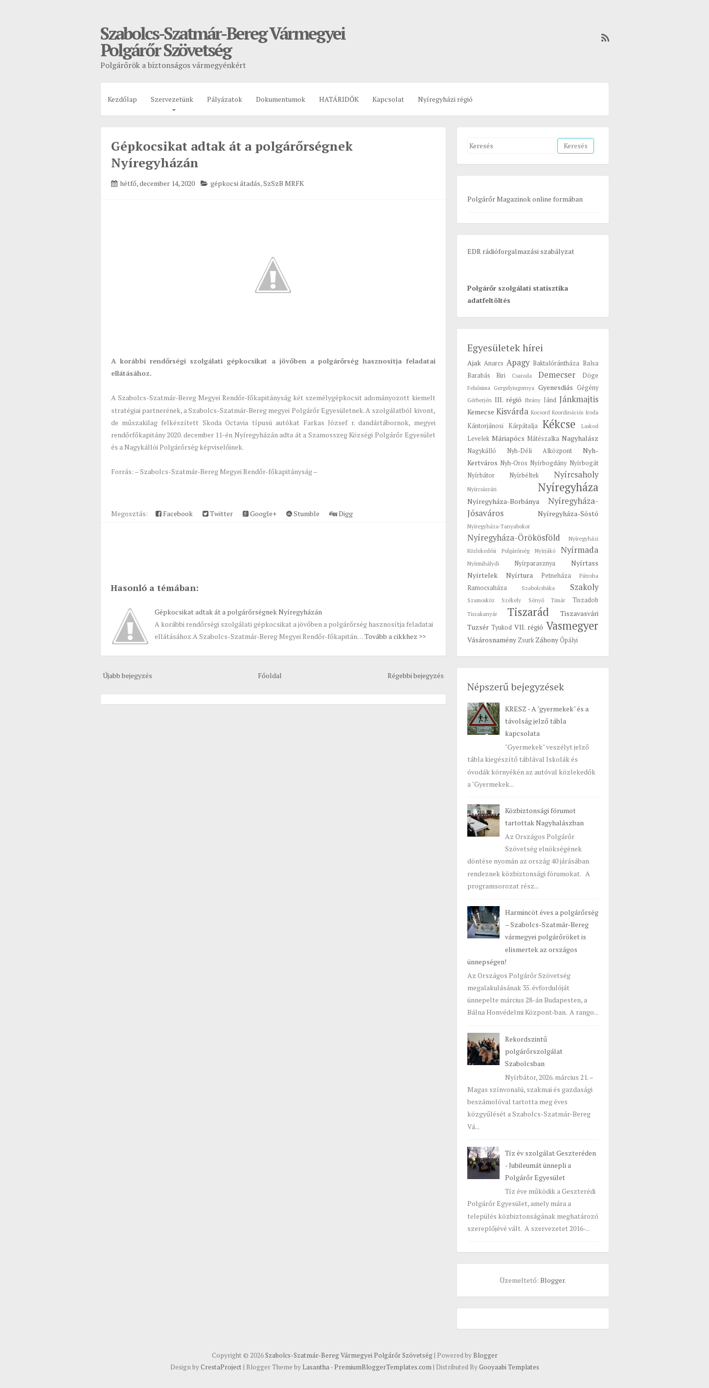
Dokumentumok (280, 99)
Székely (511, 600)
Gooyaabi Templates (509, 1367)
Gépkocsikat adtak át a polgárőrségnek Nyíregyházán (238, 611)
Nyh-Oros (513, 463)
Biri (500, 375)
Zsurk (526, 640)
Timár (558, 600)
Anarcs (493, 363)
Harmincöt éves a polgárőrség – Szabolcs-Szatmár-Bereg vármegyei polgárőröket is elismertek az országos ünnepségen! (532, 937)
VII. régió (528, 627)
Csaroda (522, 375)
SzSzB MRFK (283, 183)
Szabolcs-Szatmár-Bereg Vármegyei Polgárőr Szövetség (222, 41)
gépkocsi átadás (235, 183)
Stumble (303, 513)
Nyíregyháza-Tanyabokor (498, 526)
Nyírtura (519, 575)
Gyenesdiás (555, 387)
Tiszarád (528, 612)
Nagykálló (481, 451)
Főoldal (270, 675)
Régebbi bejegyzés (416, 675)
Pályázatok (224, 99)
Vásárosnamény (491, 639)
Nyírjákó (545, 550)
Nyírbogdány (548, 463)
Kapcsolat (388, 99)
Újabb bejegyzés (127, 675)
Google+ (259, 513)
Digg (341, 513)
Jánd (550, 400)
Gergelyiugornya (514, 387)
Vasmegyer (572, 625)
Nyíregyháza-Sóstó (568, 513)
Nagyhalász (580, 438)
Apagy (517, 362)
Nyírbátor (481, 475)
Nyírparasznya (534, 563)
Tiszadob (585, 600)
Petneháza (556, 575)
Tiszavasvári (579, 613)
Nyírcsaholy (576, 474)
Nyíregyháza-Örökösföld (513, 537)
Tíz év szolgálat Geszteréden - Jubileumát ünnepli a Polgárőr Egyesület (550, 1165)
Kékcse (559, 424)
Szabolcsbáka (538, 588)
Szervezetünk (172, 99)
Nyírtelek (482, 575)
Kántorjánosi (485, 426)
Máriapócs (508, 438)
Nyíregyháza (568, 487)
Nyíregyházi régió (445, 99)
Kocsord (540, 412)
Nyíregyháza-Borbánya (503, 501)
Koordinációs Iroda (575, 412)
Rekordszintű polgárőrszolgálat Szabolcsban (534, 1051)
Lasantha (315, 1367)
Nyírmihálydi (483, 563)
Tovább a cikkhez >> (395, 636)
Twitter (218, 513)
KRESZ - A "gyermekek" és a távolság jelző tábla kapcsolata (547, 721)
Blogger (552, 1280)
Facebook (174, 513)
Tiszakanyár (482, 613)
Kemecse (480, 411)
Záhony (546, 639)
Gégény (587, 388)
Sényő (536, 600)
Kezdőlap (122, 99)
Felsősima (478, 387)
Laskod (589, 426)
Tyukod (501, 627)
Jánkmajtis (578, 399)
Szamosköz (481, 600)
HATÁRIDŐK (339, 99)
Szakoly (584, 587)
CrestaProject (221, 1367)
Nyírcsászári (482, 489)
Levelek (478, 438)
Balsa (590, 363)
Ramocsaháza (487, 588)
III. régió (508, 399)
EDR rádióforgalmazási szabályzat (520, 251)
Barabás (478, 375)
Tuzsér (478, 627)
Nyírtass (584, 563)
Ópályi (569, 640)
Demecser (556, 374)
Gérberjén (479, 400)
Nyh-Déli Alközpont (539, 451)
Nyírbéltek (524, 475)
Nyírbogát (584, 463)
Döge (590, 375)
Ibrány (533, 400)
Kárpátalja (523, 426)
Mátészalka (543, 438)
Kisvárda (512, 411)
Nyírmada (579, 550)
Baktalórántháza (556, 363)
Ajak (474, 362)
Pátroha (588, 575)
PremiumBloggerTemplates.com (383, 1367)
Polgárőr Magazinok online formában (525, 199)
